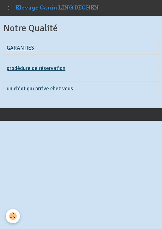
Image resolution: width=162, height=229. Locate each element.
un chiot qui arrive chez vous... (42, 88)
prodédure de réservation (36, 68)
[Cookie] (13, 216)
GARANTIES (20, 48)
